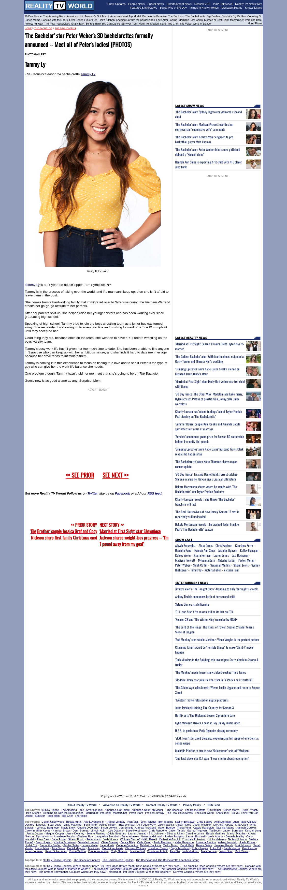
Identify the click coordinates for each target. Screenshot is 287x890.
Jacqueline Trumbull (107, 836)
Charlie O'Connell (88, 827)
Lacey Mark (42, 848)
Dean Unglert (44, 842)
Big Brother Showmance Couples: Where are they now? (72, 871)
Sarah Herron (232, 848)
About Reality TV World (82, 804)
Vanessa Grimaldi (151, 836)
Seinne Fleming (95, 833)
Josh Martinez (190, 851)
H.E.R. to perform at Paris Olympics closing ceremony (206, 730)
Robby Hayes (200, 848)
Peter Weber (182, 565)
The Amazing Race (54, 16)
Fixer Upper (76, 19)
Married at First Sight (216, 19)
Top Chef (173, 23)
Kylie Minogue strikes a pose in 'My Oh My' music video (207, 722)
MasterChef (237, 19)
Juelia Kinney (247, 842)
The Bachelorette (195, 16)
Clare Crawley (109, 842)
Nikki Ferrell (150, 839)
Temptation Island (156, 23)
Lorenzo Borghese (48, 827)
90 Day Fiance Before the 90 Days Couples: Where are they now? (140, 865)
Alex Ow (175, 851)
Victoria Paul (231, 570)
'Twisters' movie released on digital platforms (202, 700)
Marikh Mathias (236, 833)
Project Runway (34, 23)
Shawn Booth (76, 839)
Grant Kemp (249, 848)
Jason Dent (226, 851)
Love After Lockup (166, 19)
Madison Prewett (185, 560)
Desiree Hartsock (35, 824)
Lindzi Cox (31, 845)
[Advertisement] (143, 776)
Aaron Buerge (166, 827)
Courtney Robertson (194, 839)
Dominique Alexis (112, 848)
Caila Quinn (144, 842)
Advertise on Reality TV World (122, 804)
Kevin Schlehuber (56, 851)
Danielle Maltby (235, 836)
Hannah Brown (62, 830)
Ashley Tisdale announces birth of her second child (205, 596)
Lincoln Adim (98, 830)
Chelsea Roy (85, 836)
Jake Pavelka (166, 824)
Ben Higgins (165, 821)
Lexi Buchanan (240, 555)
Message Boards (231, 7)
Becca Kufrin (74, 821)
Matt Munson (243, 845)
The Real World (204, 812)
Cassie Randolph (203, 827)
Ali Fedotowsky (146, 824)
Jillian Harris (183, 824)
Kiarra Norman (202, 555)
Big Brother (213, 16)
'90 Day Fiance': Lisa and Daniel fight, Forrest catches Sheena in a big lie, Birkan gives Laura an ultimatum (206, 476)
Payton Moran (246, 560)
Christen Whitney (135, 848)
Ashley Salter (71, 845)
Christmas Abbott (157, 851)
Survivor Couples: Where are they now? (197, 871)
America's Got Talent (97, 16)
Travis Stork (68, 827)
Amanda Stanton (206, 842)
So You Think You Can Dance (103, 23)
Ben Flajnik (90, 824)
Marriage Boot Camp (191, 19)
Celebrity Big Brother (234, 16)
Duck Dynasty (250, 809)
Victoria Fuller (212, 570)
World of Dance (202, 23)
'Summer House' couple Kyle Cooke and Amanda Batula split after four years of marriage (207, 426)
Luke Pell (215, 848)
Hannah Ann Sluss (204, 550)
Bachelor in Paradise (154, 16)
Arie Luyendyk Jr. (94, 821)
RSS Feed (214, 804)
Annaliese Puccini (64, 836)
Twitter (92, 493)
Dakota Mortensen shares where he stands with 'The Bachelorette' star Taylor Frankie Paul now (206, 489)
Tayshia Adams (225, 827)
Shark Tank (77, 23)
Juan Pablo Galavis (244, 821)
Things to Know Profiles (204, 7)
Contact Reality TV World (161, 804)
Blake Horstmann (136, 830)
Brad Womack (126, 824)
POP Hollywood (222, 3)
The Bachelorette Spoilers (118, 860)
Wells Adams (215, 836)
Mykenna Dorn (206, 560)
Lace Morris (107, 845)
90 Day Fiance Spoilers (57, 860)
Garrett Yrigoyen (197, 830)
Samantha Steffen (50, 845)
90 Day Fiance (33, 16)
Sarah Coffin (200, 565)
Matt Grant (241, 824)
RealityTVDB (202, 3)
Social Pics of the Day (173, 7)
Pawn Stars (136, 812)
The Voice (186, 23)
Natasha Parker (226, 560)
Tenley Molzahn (237, 839)
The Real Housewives (57, 23)
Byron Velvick (109, 827)
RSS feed (154, 493)
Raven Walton (77, 851)
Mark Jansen (208, 851)
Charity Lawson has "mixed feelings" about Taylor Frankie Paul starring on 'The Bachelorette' (208, 414)
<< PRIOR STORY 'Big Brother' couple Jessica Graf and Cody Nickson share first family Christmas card (63, 531)
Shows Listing (253, 7)
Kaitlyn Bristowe (184, 821)
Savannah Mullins (220, 565)
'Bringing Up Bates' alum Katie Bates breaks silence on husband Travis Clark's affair (207, 371)
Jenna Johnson (34, 851)
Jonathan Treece (158, 848)
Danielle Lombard (88, 842)
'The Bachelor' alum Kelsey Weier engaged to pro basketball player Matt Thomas (204, 139)
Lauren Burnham (233, 830)
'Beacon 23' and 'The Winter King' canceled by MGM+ (206, 619)
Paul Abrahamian (98, 851)
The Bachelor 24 (65, 28)
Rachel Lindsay (116, 821)
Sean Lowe (54, 824)
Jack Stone (58, 848)
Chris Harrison (223, 545)
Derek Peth (187, 845)
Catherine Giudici (169, 839)
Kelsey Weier (183, 555)
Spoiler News (155, 3)
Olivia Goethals (116, 833)
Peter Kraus (93, 839)
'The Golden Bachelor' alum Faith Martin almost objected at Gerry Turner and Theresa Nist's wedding (209, 359)
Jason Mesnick (202, 824)
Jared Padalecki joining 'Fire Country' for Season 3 (204, 707)
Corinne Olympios (127, 845)
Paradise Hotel (253, 19)
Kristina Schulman (65, 842)
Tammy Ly (88, 74)
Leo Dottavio (116, 830)
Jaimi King (94, 848)
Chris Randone (158, 830)
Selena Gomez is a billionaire (192, 604)
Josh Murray (110, 839)
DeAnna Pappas (223, 824)
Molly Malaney (217, 839)
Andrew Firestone (145, 827)
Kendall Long (253, 830)
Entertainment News (179, 3)
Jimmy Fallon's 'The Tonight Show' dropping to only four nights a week (216, 588)
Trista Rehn (184, 827)
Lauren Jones (221, 555)
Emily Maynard (73, 824)
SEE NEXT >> (115, 474)
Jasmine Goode (223, 845)
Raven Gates (204, 845)
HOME (28, 28)
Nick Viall (132, 821)
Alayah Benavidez (185, 545)
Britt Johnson (156, 833)
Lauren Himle (90, 845)
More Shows (255, 23)
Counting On (254, 16)
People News (136, 3)
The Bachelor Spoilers (86, 860)
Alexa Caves (206, 545)
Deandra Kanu (183, 550)
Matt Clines (241, 851)
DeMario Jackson (150, 845)
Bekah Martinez (215, 833)
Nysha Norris (44, 836)
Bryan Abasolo (130, 836)
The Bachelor (176, 16)
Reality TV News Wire (248, 3)
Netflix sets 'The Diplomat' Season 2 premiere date (205, 715)
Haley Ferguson (184, 842)
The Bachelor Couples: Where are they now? (187, 868)
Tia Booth (215, 830)
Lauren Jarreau (137, 833)
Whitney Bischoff (130, 839)
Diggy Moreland (180, 848)
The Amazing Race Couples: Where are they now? (212, 865)
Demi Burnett (80, 830)
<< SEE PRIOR (80, 474)
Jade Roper (59, 839)
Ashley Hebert (107, 824)
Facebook (122, 493)
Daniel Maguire (76, 848)
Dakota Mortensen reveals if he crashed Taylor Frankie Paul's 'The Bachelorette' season (207, 527)
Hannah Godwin (246, 827)
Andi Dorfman (222, 821)
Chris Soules (204, 821)
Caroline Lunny (195, 833)
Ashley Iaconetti (227, 842)
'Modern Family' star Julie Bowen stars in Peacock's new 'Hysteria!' (214, 679)
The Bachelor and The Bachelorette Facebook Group (167, 860)
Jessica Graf (137, 851)
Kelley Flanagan (249, 550)
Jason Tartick (177, 830)
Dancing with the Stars (55, 19)
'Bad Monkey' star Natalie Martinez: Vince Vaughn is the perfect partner (217, 639)
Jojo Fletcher (148, 821)
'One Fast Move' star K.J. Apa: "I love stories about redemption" (212, 758)
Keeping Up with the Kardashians (135, 19)
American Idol (75, 16)
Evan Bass (43, 839)
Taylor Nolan (170, 845)
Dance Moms (32, 19)
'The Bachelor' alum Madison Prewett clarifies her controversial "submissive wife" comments (204, 127)
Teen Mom (138, 23)
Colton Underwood (53, 821)
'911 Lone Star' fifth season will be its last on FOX (204, 611)
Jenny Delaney (75, 833)
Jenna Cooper (34, 833)
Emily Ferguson (163, 842)
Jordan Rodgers (174, 836)
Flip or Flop (90, 19)
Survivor (126, 23)
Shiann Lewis (241, 565)
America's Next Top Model (125, 16)
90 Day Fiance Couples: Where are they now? (71, 865)
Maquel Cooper (54, 833)
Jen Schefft (126, 827)
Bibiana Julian (175, 833)
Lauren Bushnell (196, 836)
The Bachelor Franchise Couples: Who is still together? (125, 868)
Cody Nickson (119, 851)
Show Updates (116, 3)
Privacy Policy (192, 804)
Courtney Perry (244, 545)
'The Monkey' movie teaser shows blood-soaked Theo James (210, 672)
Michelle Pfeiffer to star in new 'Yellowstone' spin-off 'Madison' (212, 750)
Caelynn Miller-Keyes (37, 830)
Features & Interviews (143, 7)
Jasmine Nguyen (227, 550)
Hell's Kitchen (107, 19)
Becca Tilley (127, 842)
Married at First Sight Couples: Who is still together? (140, 871)
